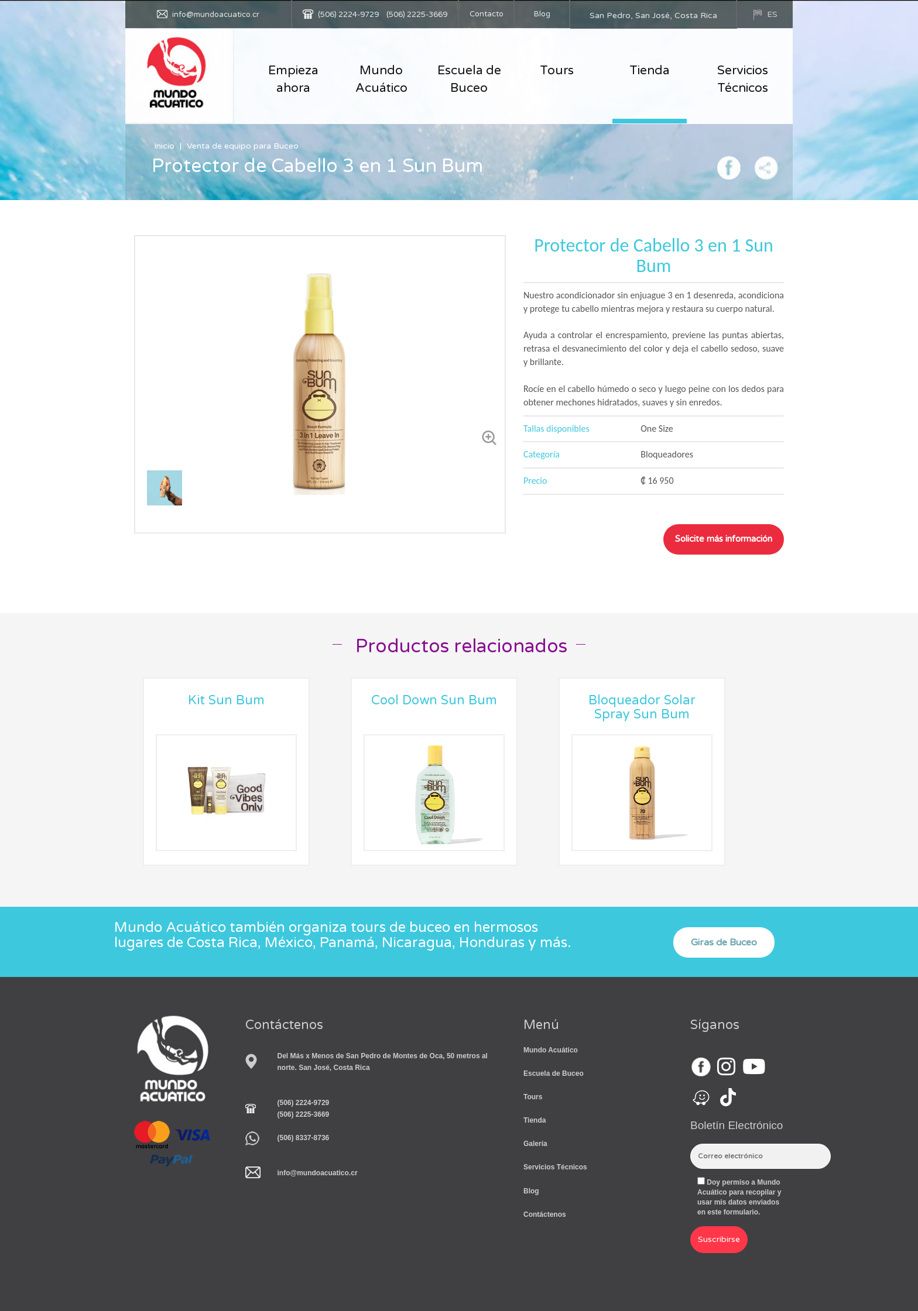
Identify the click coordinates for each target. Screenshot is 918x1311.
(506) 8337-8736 (304, 1138)
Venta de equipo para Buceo (243, 146)
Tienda (649, 70)
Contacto (486, 14)
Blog (542, 14)
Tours (557, 70)
